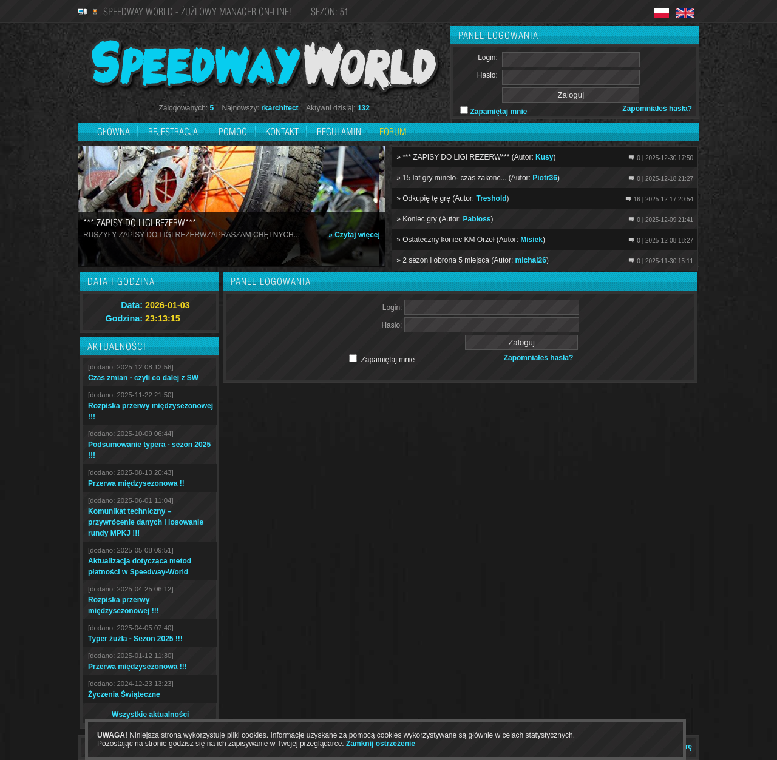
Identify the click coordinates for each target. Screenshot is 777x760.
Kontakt (282, 131)
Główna (113, 131)
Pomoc (233, 131)
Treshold (492, 198)
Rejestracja (174, 131)
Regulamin (339, 131)
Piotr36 (544, 177)
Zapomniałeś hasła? (657, 108)
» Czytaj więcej (354, 234)
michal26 (530, 260)
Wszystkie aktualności (150, 714)
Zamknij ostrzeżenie (380, 743)
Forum (393, 131)
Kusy (544, 157)
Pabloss (477, 219)
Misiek (531, 239)
